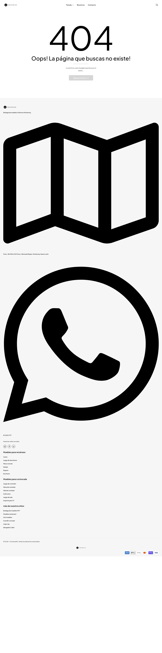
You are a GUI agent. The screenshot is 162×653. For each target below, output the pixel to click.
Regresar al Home (79, 78)
